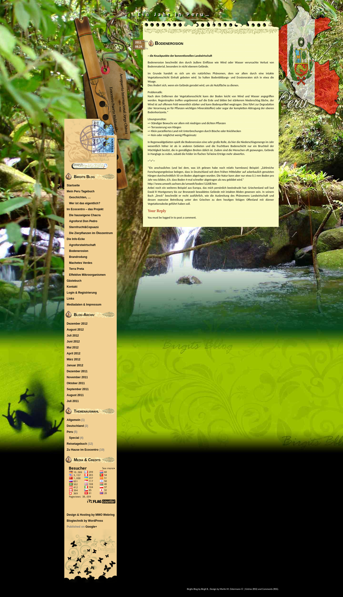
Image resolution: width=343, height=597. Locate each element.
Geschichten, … (80, 197)
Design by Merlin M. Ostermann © (226, 589)
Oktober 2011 (76, 383)
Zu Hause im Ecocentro (82, 449)
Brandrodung (78, 257)
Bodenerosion (78, 251)
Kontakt (72, 286)
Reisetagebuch (77, 443)
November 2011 (77, 377)
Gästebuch (74, 280)
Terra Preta (76, 268)
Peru (70, 432)
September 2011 (78, 389)
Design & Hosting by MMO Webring (91, 514)
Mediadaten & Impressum (84, 304)
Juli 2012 (73, 335)
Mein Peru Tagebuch (80, 191)
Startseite (73, 185)
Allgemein (73, 420)
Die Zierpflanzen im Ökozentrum (91, 233)
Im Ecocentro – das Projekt (85, 209)
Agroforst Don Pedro (83, 221)
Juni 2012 (73, 341)
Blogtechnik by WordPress (85, 520)
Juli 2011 (73, 401)
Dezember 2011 (77, 371)
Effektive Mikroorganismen (87, 274)
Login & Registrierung (82, 292)
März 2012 (73, 359)
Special (74, 437)
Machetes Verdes (80, 263)
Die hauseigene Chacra (85, 215)
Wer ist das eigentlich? (84, 203)
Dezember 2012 (77, 323)
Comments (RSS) (270, 589)
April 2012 (73, 353)
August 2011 (75, 395)
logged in (167, 217)
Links (70, 298)
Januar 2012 (75, 365)
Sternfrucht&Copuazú (84, 227)
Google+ (91, 526)
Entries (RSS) (251, 589)
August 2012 (75, 329)
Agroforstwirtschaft (82, 245)
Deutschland (75, 426)
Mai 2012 (73, 347)
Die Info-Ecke (76, 239)
